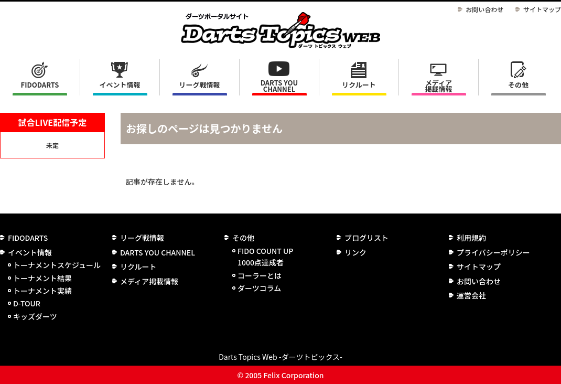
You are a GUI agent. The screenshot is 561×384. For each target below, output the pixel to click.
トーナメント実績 (42, 290)
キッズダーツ (35, 316)
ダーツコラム (259, 288)
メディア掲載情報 (438, 86)
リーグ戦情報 (142, 237)
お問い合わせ (484, 9)
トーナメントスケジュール (57, 265)
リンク (355, 252)
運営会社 (471, 295)
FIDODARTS (40, 85)
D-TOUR (26, 303)
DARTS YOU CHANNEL (279, 86)
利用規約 (471, 237)
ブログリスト (366, 237)
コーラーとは (260, 275)
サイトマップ (542, 9)
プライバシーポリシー (493, 252)
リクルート (359, 85)
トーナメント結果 (42, 278)
